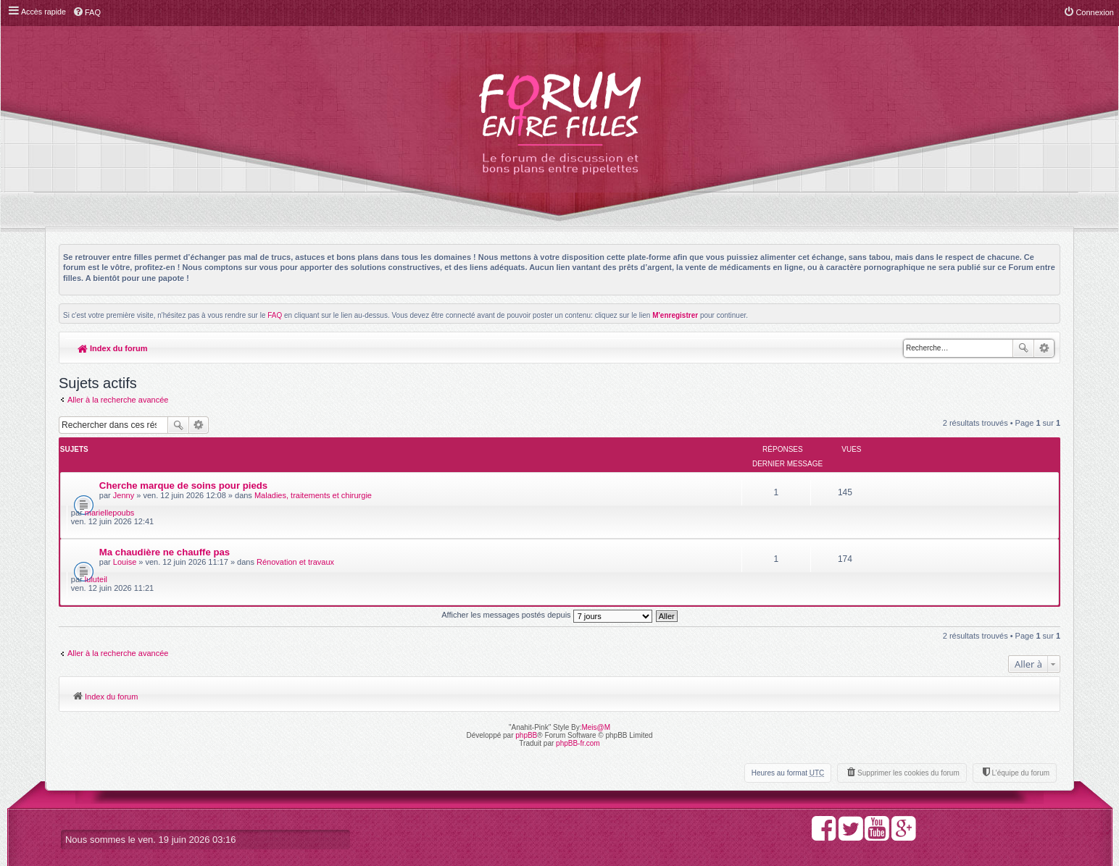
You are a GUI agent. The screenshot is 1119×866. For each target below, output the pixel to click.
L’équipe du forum (1020, 708)
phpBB (526, 671)
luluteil (900, 514)
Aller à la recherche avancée (117, 399)
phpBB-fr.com (578, 679)
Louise (124, 522)
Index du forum (113, 348)
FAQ (274, 315)
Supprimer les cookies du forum (908, 708)
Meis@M (595, 663)
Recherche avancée (1044, 348)
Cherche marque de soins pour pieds (183, 471)
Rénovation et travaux (295, 522)
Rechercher (1023, 348)
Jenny (123, 480)
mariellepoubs (914, 472)
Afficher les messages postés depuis (546, 550)
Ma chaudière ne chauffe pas (164, 512)
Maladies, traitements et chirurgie (313, 480)
